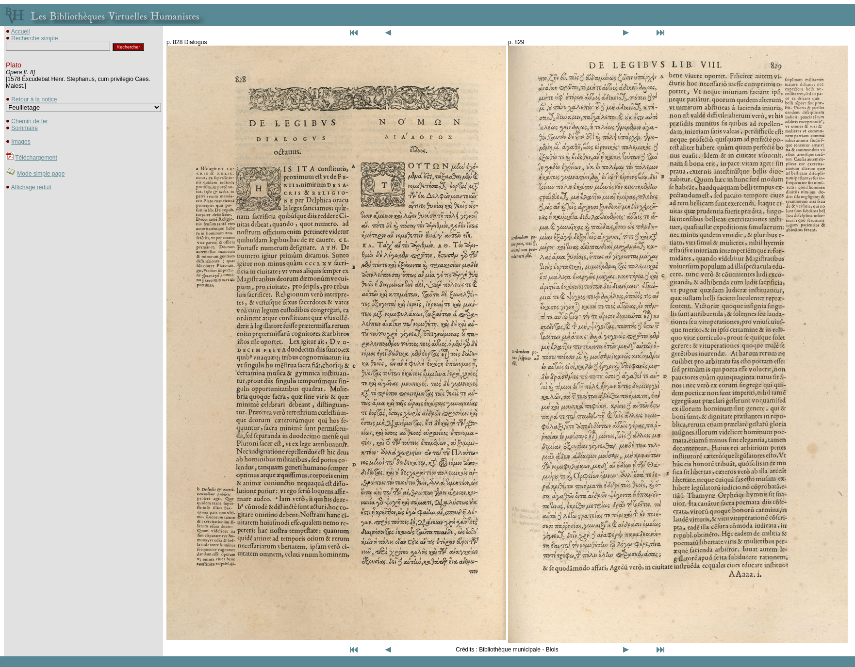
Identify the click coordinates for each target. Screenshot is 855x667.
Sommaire (24, 128)
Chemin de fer (29, 121)
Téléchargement (36, 157)
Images (20, 141)
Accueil (20, 31)
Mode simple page (41, 173)
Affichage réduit (31, 187)
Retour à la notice (34, 99)
